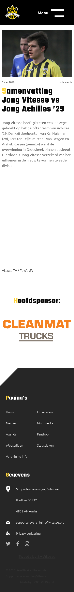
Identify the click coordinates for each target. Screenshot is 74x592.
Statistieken (45, 445)
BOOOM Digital (43, 582)
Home (10, 412)
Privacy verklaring (28, 533)
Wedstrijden (14, 445)
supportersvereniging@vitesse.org (40, 522)
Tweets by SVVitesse (37, 556)
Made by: (26, 582)
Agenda (11, 434)
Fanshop (43, 434)
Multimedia (45, 423)
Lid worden (45, 412)
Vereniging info (16, 456)
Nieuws (11, 423)
